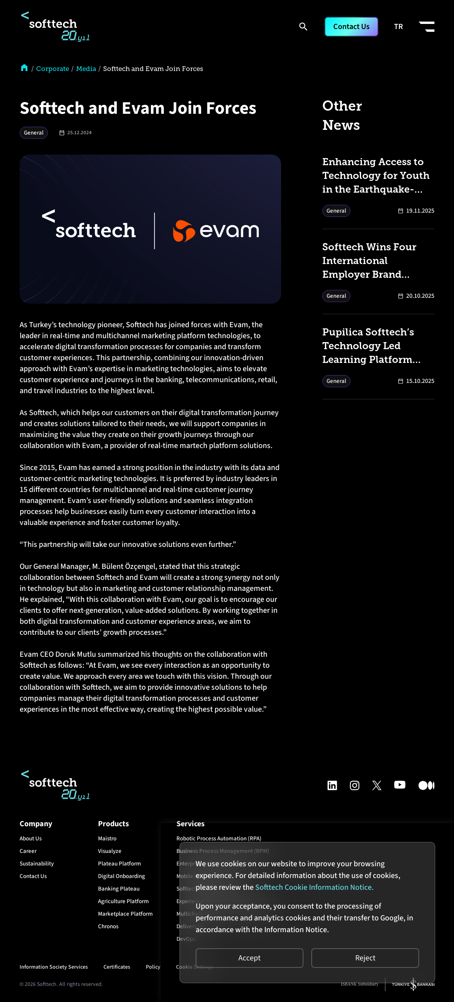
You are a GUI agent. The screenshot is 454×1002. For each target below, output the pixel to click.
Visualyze (110, 851)
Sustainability (37, 864)
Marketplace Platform (125, 914)
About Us (31, 838)
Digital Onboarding (121, 876)
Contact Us (351, 26)
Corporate (52, 69)
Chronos (108, 926)
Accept (249, 958)
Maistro (107, 838)
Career (28, 851)
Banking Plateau (119, 889)
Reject (365, 958)
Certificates (117, 967)
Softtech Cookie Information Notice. (314, 887)
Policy (153, 967)
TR (398, 26)
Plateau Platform (119, 864)
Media (86, 69)
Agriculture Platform (123, 901)
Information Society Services (54, 967)
